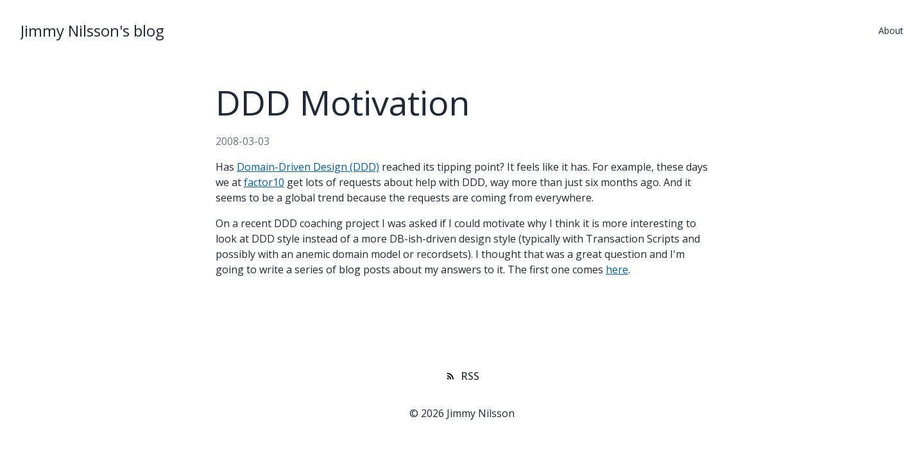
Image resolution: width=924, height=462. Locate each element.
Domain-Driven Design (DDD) (308, 167)
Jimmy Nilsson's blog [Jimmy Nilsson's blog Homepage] (92, 30)
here (617, 269)
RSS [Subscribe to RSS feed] (462, 376)
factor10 (264, 182)
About (890, 30)
